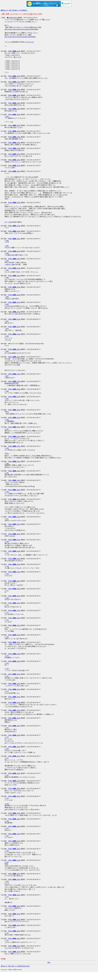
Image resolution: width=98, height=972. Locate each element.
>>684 (7, 253)
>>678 (10, 222)
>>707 (7, 473)
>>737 (7, 727)
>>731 (7, 691)
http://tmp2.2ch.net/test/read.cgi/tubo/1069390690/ (20, 37)
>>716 (7, 605)
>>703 (7, 429)
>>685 (7, 270)
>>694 (7, 336)
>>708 (7, 492)
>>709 (7, 541)
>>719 (7, 574)
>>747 (7, 836)
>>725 (7, 627)
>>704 (7, 448)
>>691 (7, 321)
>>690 (7, 304)
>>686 (7, 277)
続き (49, 962)
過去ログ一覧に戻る (8, 966)
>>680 (7, 240)
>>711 (7, 518)
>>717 (7, 590)
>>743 (7, 828)
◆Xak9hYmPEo (12, 17)
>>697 (7, 376)
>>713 (7, 553)
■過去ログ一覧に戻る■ (8, 10)
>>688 (7, 297)
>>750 (7, 850)
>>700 (7, 419)
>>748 (7, 881)
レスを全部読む (22, 10)
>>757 (7, 940)
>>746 (7, 821)
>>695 (7, 351)
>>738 (7, 803)
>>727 (7, 656)
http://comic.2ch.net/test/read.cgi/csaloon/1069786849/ (21, 29)
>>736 (7, 798)
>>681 (7, 246)
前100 (23, 966)
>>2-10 (31, 42)
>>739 (7, 748)
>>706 (7, 463)
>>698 (7, 391)
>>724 (7, 637)
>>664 (7, 116)
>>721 (7, 620)
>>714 (7, 566)
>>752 (7, 897)
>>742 (7, 775)
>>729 (7, 668)
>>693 (7, 328)
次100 (27, 966)
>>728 (7, 663)
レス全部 (18, 966)
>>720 (7, 598)
